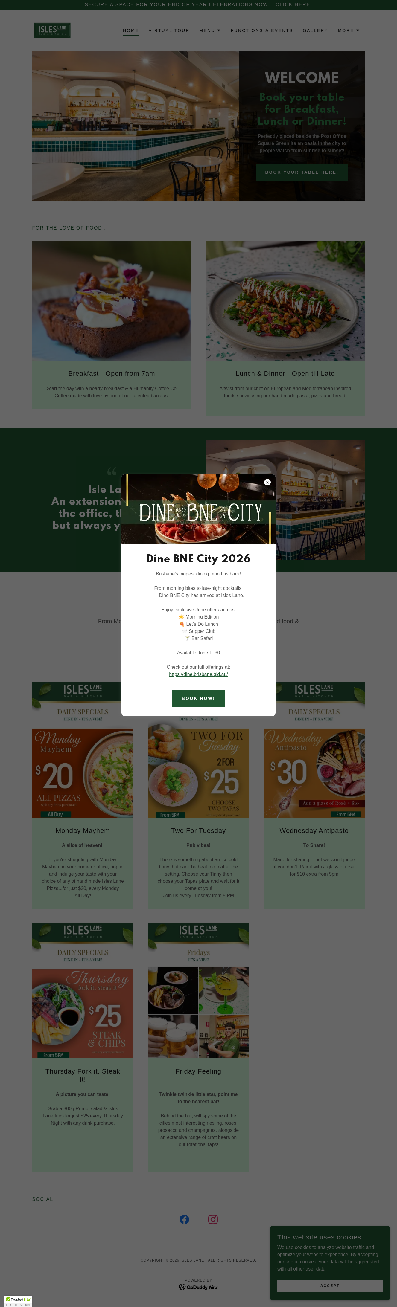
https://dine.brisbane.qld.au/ (198, 674)
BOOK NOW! (198, 698)
